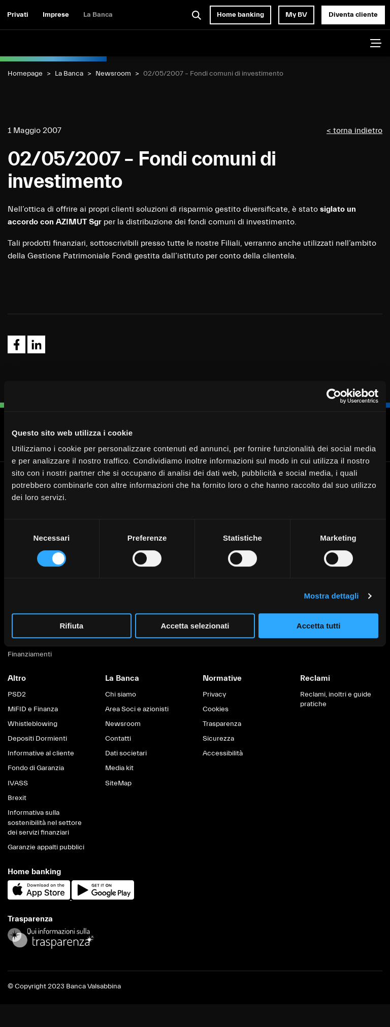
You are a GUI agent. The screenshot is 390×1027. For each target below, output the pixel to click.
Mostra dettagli (331, 595)
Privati (17, 15)
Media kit (119, 768)
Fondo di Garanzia (36, 768)
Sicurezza (218, 739)
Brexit (17, 798)
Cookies (216, 709)
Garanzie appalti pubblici (46, 847)
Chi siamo (120, 694)
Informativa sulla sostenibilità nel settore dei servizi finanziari (45, 823)
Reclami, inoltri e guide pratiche (335, 699)
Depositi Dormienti (37, 739)
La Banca (98, 15)
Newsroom (113, 74)
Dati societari (126, 753)
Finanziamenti (30, 654)
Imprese (56, 15)
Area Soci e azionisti (137, 709)
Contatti (118, 739)
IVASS (18, 783)
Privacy (214, 694)
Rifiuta (71, 625)
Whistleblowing (32, 724)
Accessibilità (223, 753)
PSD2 (17, 694)
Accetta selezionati (194, 625)
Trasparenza (222, 724)
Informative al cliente (41, 753)
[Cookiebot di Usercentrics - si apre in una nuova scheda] (333, 396)
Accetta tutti (319, 625)
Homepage (25, 74)
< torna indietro (354, 130)
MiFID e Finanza (33, 709)
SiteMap (118, 783)
